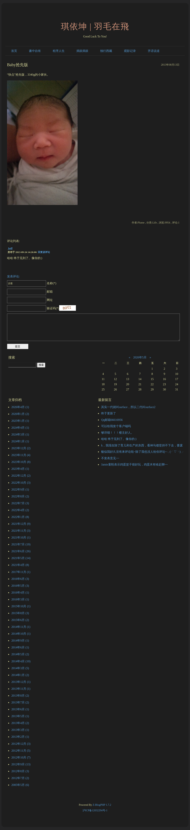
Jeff (10, 248)
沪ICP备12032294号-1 (95, 810)
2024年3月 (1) (20, 434)
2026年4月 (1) (20, 407)
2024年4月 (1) (20, 427)
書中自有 (35, 50)
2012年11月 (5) (20, 750)
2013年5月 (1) (20, 716)
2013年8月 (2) (20, 695)
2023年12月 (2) (20, 448)
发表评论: (13, 276)
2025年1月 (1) (20, 420)
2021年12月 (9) (20, 523)
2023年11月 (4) (20, 455)
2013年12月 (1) (20, 681)
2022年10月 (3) (20, 482)
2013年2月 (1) (20, 736)
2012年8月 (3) (20, 771)
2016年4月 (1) (20, 592)
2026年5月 (139, 357)
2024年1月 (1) (20, 441)
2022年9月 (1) (20, 489)
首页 (14, 50)
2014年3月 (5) (20, 668)
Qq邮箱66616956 (112, 419)
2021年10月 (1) (20, 537)
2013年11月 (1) (20, 688)
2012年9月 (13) (20, 764)
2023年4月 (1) (20, 468)
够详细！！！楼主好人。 (117, 432)
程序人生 (59, 50)
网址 (30, 299)
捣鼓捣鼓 (82, 50)
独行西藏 (106, 50)
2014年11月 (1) (20, 626)
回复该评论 (44, 252)
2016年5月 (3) (20, 585)
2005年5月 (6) (20, 784)
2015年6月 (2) (20, 620)
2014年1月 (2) (20, 675)
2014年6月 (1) (20, 647)
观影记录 (130, 50)
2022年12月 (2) (20, 475)
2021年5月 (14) (20, 558)
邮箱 (30, 291)
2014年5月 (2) (20, 654)
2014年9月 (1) (20, 640)
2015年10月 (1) (20, 606)
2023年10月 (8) (20, 461)
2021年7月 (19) (20, 544)
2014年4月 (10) (20, 661)
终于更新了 (108, 413)
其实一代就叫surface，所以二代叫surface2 (128, 407)
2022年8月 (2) (20, 496)
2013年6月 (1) (20, 709)
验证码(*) (53, 308)
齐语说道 (154, 50)
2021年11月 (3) (20, 530)
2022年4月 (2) (20, 510)
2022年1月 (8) (20, 516)
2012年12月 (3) (20, 743)
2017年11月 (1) (20, 572)
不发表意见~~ (110, 458)
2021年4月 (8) (20, 564)
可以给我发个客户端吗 (116, 426)
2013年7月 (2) (20, 702)
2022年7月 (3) (20, 503)
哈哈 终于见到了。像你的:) (118, 438)
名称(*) (31, 283)
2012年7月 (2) (20, 778)
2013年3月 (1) (20, 729)
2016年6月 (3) (20, 578)
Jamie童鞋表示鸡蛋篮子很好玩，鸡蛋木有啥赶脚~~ (134, 464)
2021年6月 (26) (20, 551)
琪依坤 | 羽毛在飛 (95, 26)
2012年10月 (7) (20, 757)
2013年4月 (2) (20, 723)
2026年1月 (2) (20, 413)
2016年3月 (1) (20, 599)
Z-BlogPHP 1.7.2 (102, 804)
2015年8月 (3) (20, 613)
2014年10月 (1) (20, 633)
